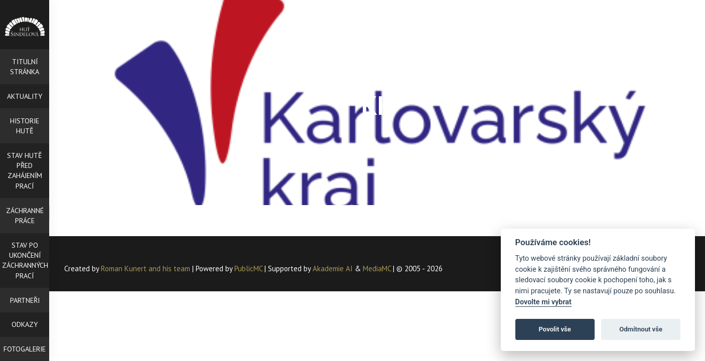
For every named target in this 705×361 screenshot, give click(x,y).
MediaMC (377, 268)
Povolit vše (555, 329)
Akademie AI (333, 268)
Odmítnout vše (640, 329)
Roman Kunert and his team (146, 268)
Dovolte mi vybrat (543, 302)
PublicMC (248, 268)
